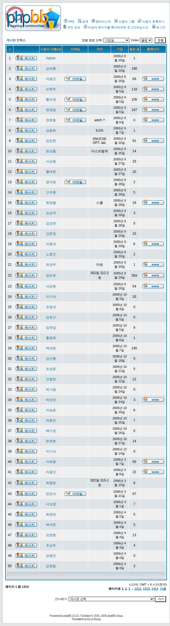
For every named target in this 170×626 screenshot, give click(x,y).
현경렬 (51, 203)
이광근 (51, 79)
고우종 (51, 192)
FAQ (69, 21)
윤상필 (51, 151)
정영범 (51, 110)
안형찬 (51, 379)
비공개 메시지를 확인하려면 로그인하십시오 (116, 27)
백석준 (51, 525)
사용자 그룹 (124, 21)
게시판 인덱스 (16, 40)
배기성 (51, 431)
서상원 (51, 161)
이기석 (51, 297)
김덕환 (51, 69)
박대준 (51, 348)
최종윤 (51, 483)
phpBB (67, 615)
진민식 (51, 494)
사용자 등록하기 (151, 21)
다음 (163, 588)
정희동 (51, 120)
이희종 (51, 462)
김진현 (51, 141)
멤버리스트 (101, 21)
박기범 (51, 389)
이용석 (51, 244)
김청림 (51, 566)
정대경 (51, 182)
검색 (83, 21)
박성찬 (51, 400)
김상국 (51, 213)
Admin (51, 58)
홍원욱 (51, 338)
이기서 (51, 451)
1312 (137, 588)
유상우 (51, 265)
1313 (146, 588)
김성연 (51, 223)
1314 (154, 588)
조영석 (51, 307)
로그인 (159, 27)
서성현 (51, 286)
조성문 (51, 369)
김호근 (51, 317)
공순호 (51, 275)
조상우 (51, 545)
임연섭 (51, 328)
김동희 (51, 130)
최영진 (51, 514)
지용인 (51, 472)
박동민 (51, 420)
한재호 (51, 441)
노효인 (51, 254)
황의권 (51, 99)
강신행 (51, 359)
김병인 (51, 556)
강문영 (51, 234)
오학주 (51, 89)
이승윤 (51, 410)
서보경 (51, 504)
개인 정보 (71, 27)
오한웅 (51, 535)
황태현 (51, 172)
